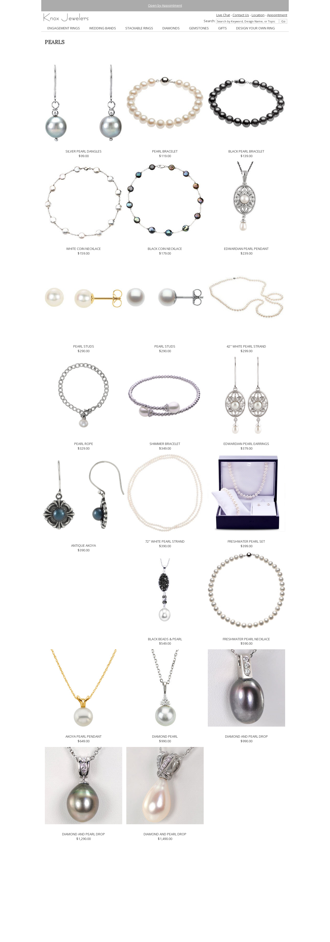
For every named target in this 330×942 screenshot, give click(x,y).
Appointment (277, 15)
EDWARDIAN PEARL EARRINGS (246, 443)
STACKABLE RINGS (139, 28)
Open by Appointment (165, 5)
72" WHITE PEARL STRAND (165, 541)
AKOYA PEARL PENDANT (83, 736)
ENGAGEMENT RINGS (63, 28)
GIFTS (222, 28)
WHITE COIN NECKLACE (83, 248)
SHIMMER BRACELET (165, 443)
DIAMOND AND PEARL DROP (246, 736)
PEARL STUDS (83, 346)
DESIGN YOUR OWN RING (255, 28)
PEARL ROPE (83, 443)
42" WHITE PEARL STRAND (246, 346)
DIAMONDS (171, 28)
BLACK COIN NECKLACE (165, 248)
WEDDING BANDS (102, 28)
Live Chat (223, 15)
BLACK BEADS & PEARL (165, 639)
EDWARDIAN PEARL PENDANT (246, 248)
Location (258, 15)
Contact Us (241, 15)
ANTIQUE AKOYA (83, 545)
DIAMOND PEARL (165, 736)
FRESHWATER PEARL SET (246, 541)
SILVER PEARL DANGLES (83, 151)
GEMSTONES (199, 28)
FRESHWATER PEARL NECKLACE (246, 639)
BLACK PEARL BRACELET (246, 151)
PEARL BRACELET (165, 151)
